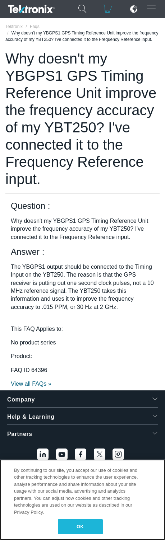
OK (80, 526)
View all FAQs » (31, 384)
